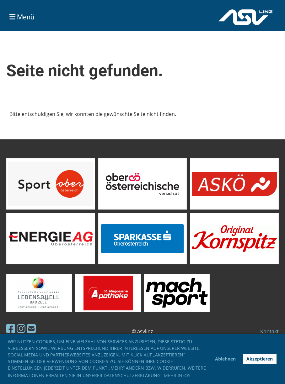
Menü (21, 17)
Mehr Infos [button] (177, 375)
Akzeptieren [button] (259, 359)
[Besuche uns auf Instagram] (21, 328)
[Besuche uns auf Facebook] (10, 328)
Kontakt (269, 331)
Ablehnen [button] (225, 359)
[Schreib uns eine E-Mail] (31, 328)
